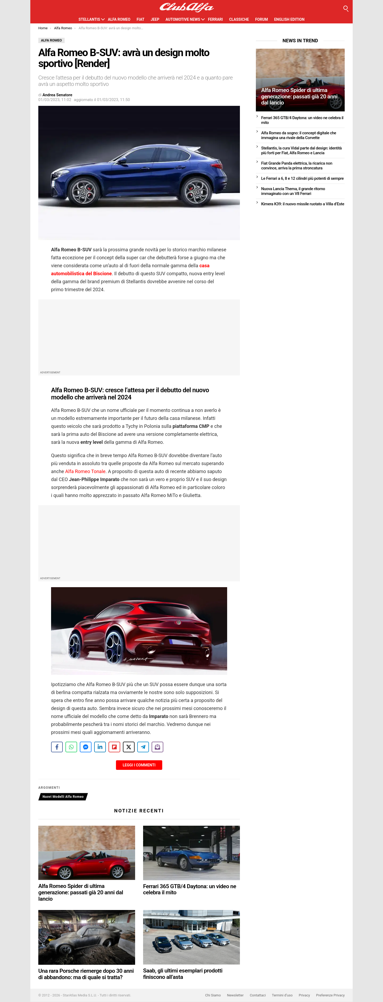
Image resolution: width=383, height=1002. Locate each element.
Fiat (140, 19)
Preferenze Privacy (330, 995)
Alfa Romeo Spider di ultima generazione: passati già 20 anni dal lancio (80, 892)
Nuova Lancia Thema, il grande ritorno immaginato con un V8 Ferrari (293, 191)
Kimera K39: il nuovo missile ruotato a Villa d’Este (302, 204)
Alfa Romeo (119, 19)
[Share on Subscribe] (157, 747)
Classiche (239, 19)
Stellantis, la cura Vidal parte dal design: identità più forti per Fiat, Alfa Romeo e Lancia (301, 150)
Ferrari (215, 19)
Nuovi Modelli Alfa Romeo (63, 797)
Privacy (304, 995)
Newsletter (235, 995)
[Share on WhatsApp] (71, 747)
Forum (261, 19)
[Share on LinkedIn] (100, 747)
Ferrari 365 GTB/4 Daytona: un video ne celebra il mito (189, 889)
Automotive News (182, 19)
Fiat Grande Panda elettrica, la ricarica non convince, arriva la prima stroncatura (296, 165)
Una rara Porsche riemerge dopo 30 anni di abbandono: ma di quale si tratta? (86, 974)
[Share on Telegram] (143, 747)
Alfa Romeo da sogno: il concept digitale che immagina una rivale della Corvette (298, 135)
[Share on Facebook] (57, 747)
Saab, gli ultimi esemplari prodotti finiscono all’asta (182, 973)
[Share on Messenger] (85, 747)
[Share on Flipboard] (114, 747)
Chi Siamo (213, 995)
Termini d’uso (282, 995)
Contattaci (258, 995)
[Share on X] (129, 747)
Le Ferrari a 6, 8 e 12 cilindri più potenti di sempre (302, 178)
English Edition (289, 19)
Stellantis (89, 19)
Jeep (155, 19)
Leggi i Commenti (139, 765)
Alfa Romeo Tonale (85, 471)
